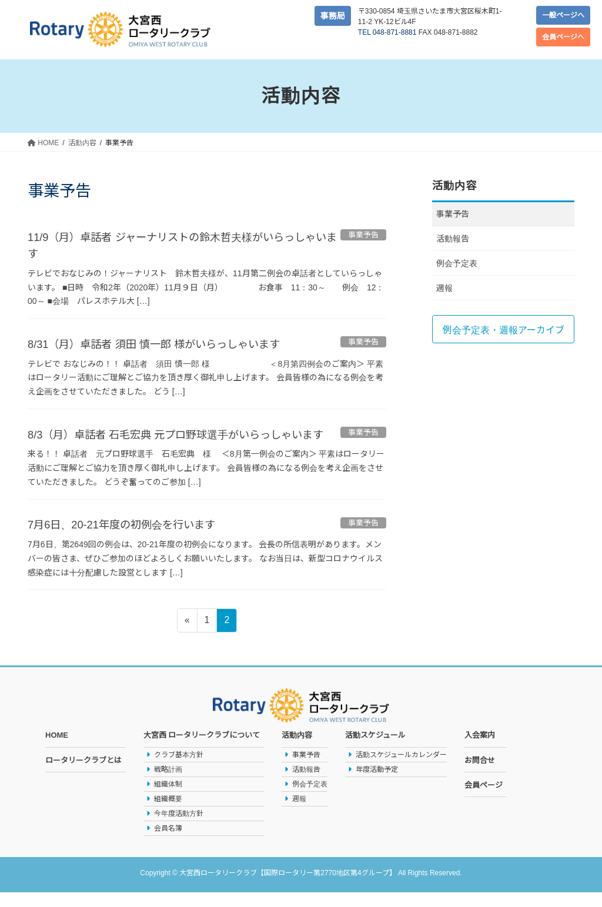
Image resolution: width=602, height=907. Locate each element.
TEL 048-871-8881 (387, 32)
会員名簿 (168, 843)
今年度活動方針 (178, 828)
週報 (444, 288)
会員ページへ (563, 37)
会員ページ (483, 799)
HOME (56, 750)
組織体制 (168, 799)
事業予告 (452, 214)
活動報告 (452, 238)
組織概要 (168, 813)
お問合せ (479, 775)
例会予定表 (456, 263)
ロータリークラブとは (83, 775)
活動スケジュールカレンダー (401, 769)
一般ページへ (563, 15)
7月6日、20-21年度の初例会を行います (131, 539)
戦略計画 (168, 784)
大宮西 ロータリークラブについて (201, 750)
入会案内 (479, 750)
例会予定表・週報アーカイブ (503, 330)
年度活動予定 (377, 784)
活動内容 (297, 750)
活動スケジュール (375, 750)
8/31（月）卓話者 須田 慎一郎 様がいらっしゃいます (167, 343)
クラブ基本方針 (178, 769)
